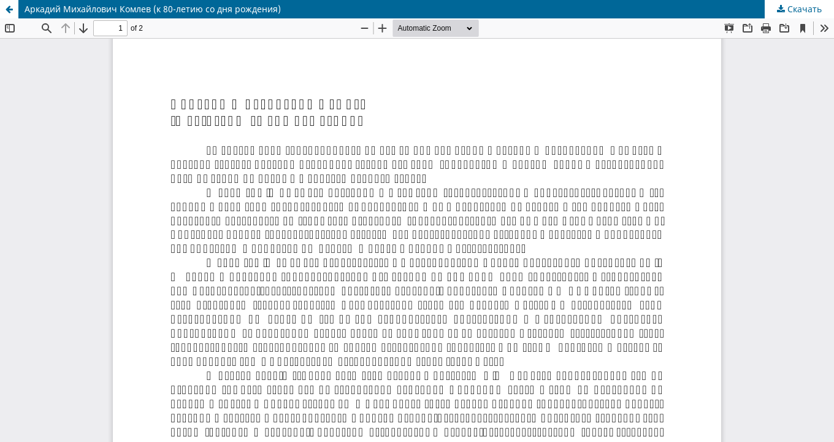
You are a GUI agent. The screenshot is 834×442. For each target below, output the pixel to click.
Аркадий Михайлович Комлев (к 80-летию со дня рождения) (153, 9)
